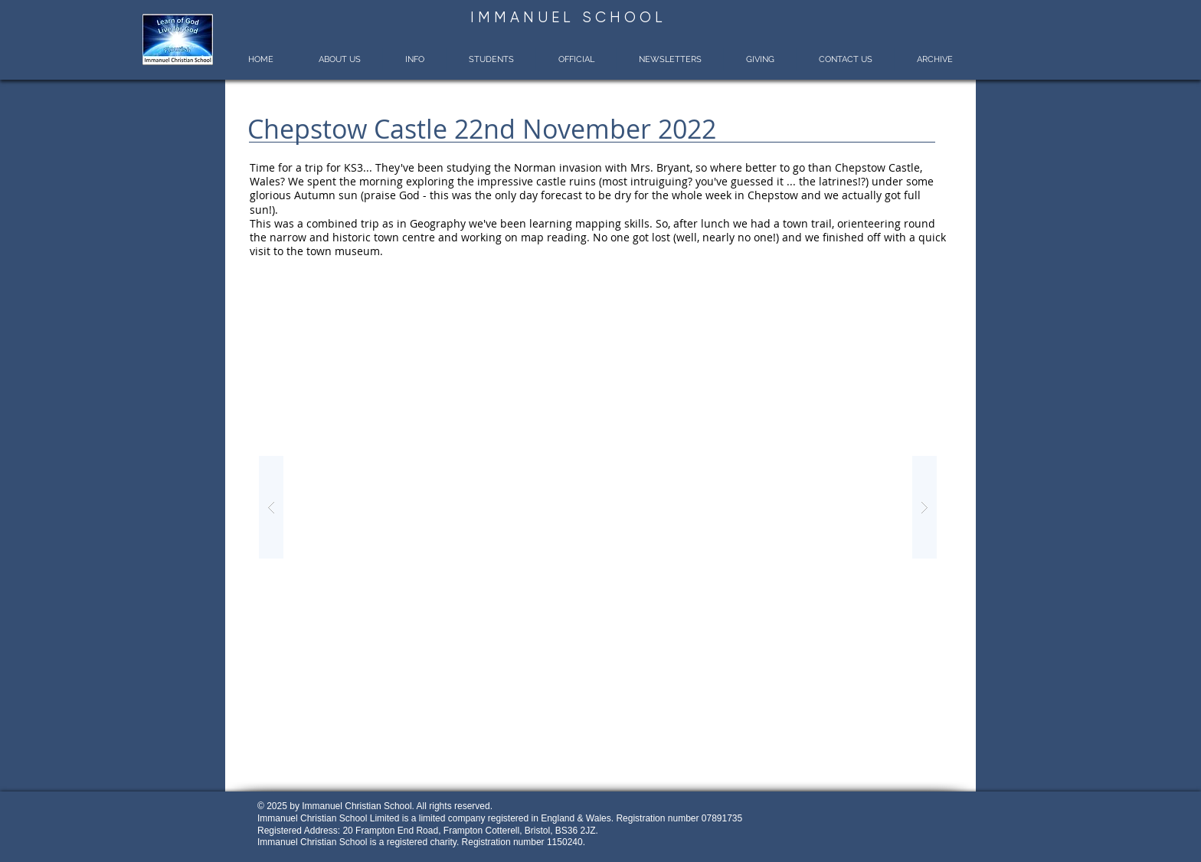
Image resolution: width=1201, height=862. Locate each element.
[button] (339, 59)
